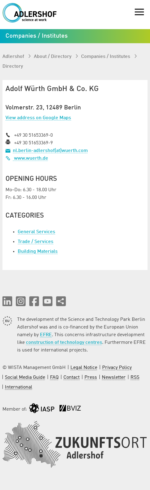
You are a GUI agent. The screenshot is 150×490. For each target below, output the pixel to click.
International (18, 387)
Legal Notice (83, 367)
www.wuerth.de (26, 158)
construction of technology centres (64, 342)
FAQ (54, 377)
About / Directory (53, 56)
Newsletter (114, 377)
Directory (12, 66)
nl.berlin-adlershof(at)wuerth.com (50, 150)
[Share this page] (61, 301)
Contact (71, 377)
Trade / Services (35, 241)
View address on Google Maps (38, 118)
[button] (7, 301)
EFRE (46, 334)
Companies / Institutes (106, 56)
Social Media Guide (25, 377)
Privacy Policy (117, 367)
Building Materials (38, 251)
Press (90, 377)
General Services (36, 232)
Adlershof (13, 56)
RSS (134, 377)
